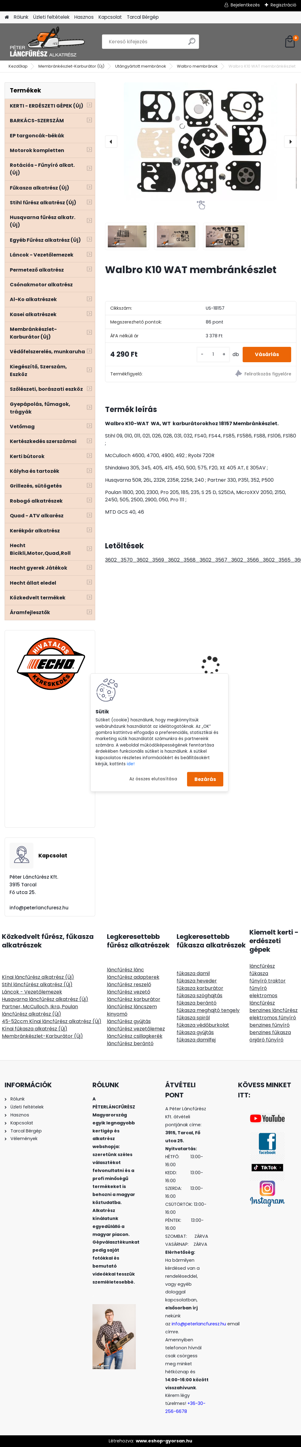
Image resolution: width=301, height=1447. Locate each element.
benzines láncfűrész (273, 1010)
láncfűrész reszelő (129, 984)
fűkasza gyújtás (195, 1032)
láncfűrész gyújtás (129, 1021)
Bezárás (205, 778)
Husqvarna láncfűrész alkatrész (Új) (45, 999)
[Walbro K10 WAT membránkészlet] (200, 141)
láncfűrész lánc (125, 969)
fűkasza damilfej (196, 1039)
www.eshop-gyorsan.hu (164, 1441)
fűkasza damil (193, 973)
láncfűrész (262, 966)
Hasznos (84, 17)
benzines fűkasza (270, 1032)
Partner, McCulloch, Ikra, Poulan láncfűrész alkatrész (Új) (40, 1010)
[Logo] (47, 41)
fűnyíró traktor (267, 980)
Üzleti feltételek (51, 17)
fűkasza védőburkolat (203, 1025)
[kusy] (213, 354)
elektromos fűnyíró (272, 1017)
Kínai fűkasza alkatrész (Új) (34, 1028)
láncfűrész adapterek (133, 977)
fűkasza (258, 973)
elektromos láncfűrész (263, 999)
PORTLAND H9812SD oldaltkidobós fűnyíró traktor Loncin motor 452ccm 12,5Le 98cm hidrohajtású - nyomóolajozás (266, 661)
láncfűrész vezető (128, 991)
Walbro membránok (197, 66)
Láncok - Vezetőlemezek (32, 991)
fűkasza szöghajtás (199, 995)
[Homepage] (7, 17)
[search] (191, 44)
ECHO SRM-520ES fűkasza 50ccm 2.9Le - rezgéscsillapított (200, 638)
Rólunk (21, 17)
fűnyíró (258, 988)
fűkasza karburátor (200, 988)
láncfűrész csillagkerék (134, 1036)
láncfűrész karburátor (133, 999)
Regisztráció (283, 5)
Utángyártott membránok (140, 66)
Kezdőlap (18, 66)
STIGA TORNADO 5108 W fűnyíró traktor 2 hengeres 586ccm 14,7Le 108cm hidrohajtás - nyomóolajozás (135, 652)
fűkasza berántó (197, 1002)
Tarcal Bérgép (143, 17)
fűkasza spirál (193, 1017)
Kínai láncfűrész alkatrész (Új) (38, 977)
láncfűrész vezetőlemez (136, 1028)
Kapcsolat (110, 17)
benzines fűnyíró (269, 1025)
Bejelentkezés (245, 5)
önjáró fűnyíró (266, 1039)
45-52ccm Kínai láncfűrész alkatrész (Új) (51, 1021)
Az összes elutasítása (153, 779)
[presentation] (111, 141)
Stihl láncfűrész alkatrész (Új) (37, 984)
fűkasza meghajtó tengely (208, 1010)
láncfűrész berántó (130, 1043)
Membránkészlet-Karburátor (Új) (71, 66)
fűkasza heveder (197, 980)
